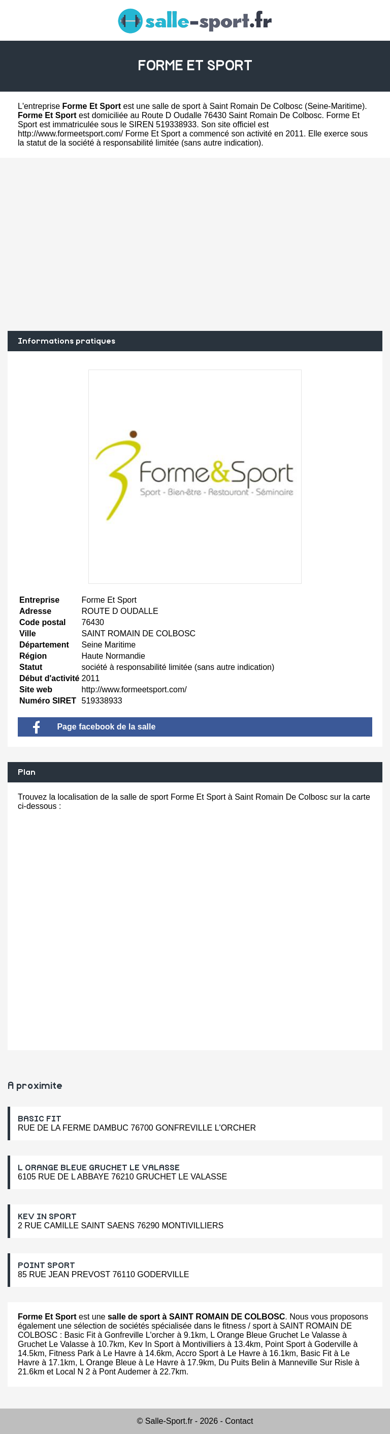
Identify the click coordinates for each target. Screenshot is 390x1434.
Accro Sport (197, 1353)
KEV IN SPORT (47, 1217)
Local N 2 (73, 1371)
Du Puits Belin (244, 1362)
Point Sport (285, 1344)
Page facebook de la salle (94, 726)
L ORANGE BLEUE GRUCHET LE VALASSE (99, 1168)
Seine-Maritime (334, 106)
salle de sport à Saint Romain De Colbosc (227, 106)
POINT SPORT (46, 1265)
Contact (239, 1421)
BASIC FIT (39, 1119)
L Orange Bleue (108, 1362)
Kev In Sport (150, 1344)
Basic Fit (79, 1335)
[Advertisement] (195, 244)
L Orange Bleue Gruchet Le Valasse (275, 1335)
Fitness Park (71, 1353)
